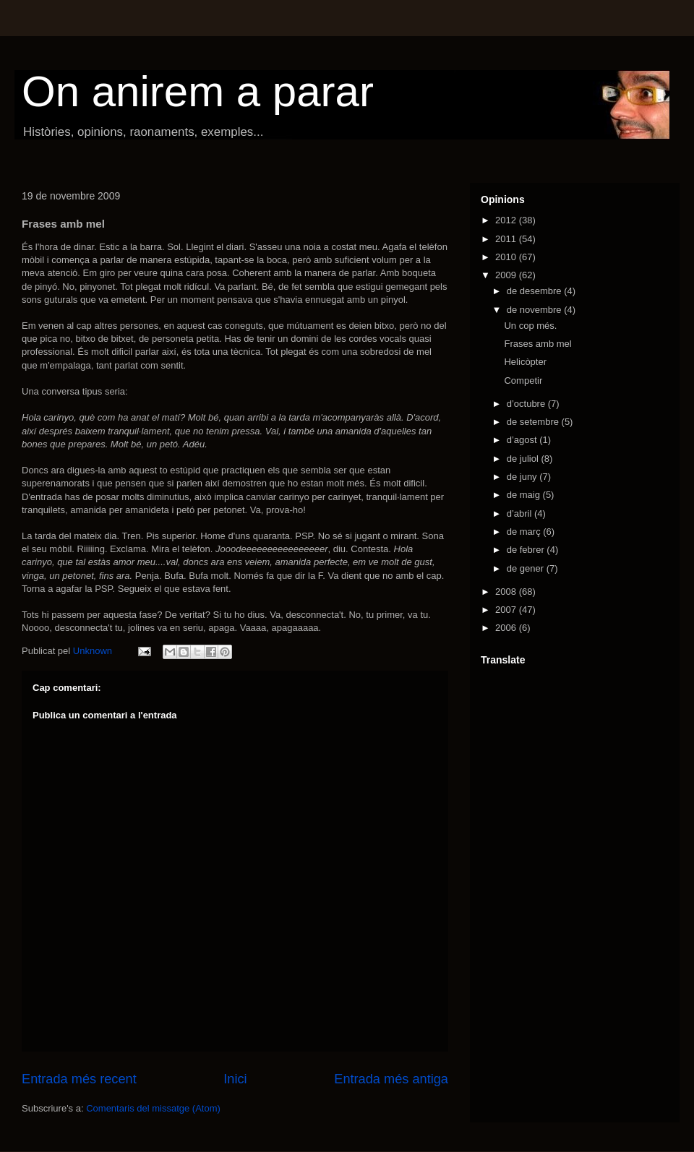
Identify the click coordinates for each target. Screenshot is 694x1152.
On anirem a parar (198, 91)
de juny (523, 476)
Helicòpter (525, 361)
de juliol (524, 458)
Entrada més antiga (391, 1079)
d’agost (523, 439)
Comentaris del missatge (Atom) (153, 1108)
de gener (527, 568)
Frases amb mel (537, 343)
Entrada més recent (79, 1079)
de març (525, 531)
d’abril (520, 513)
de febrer (527, 549)
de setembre (534, 421)
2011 (507, 238)
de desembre (536, 290)
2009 (507, 275)
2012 (507, 220)
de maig (525, 494)
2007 (507, 609)
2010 (507, 257)
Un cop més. (530, 325)
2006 (507, 627)
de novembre (536, 309)
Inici (235, 1079)
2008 (507, 591)
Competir (523, 380)
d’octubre (527, 403)
